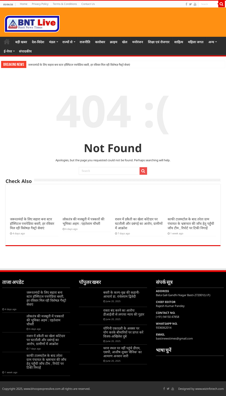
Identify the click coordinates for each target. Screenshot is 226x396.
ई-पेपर (8, 51)
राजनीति (85, 42)
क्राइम (113, 42)
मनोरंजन (137, 42)
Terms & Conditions (65, 4)
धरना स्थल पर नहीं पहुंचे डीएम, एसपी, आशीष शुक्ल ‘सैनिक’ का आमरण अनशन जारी (122, 352)
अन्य (211, 42)
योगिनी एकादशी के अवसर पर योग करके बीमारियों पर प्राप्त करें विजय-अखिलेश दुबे (123, 332)
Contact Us (88, 4)
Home (23, 4)
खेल (124, 42)
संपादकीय (25, 51)
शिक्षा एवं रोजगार (158, 42)
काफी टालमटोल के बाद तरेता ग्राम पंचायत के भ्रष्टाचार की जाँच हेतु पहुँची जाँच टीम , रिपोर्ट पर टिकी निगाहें (191, 223)
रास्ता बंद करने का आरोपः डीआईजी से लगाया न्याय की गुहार (123, 312)
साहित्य (178, 42)
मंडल (52, 42)
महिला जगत (195, 42)
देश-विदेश (38, 42)
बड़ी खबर (21, 42)
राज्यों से (67, 42)
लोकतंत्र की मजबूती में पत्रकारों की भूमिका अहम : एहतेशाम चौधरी (83, 221)
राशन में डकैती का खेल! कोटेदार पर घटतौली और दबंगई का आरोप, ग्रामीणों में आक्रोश (139, 223)
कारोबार (100, 42)
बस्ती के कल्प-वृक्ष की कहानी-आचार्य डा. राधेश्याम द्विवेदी (121, 294)
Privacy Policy (40, 4)
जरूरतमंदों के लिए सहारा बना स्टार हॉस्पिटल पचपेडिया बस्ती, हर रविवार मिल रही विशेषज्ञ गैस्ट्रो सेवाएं (79, 64)
